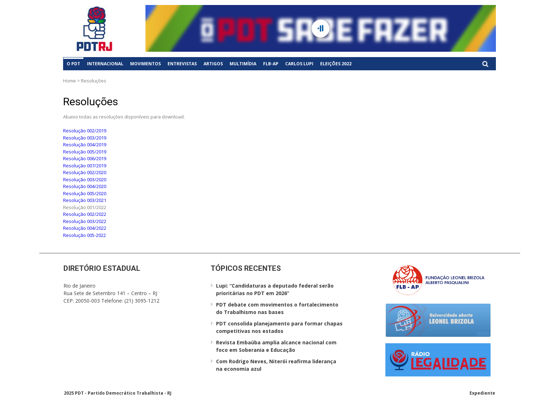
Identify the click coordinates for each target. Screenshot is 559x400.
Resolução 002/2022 (84, 214)
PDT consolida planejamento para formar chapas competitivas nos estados (279, 327)
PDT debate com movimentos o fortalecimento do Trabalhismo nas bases (277, 308)
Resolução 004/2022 (84, 228)
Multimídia (243, 64)
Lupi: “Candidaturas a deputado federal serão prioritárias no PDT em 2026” (275, 289)
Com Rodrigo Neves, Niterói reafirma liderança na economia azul (276, 365)
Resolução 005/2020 (84, 193)
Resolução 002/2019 (84, 130)
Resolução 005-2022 (84, 235)
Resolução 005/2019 (84, 151)
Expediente (482, 393)
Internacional (105, 64)
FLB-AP (270, 64)
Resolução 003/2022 (84, 221)
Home (69, 80)
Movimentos (145, 64)
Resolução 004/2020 (84, 186)
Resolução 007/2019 (84, 165)
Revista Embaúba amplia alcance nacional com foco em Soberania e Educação (276, 346)
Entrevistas (182, 64)
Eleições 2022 (336, 64)
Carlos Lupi (299, 64)
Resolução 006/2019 (84, 158)
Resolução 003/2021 (84, 200)
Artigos (213, 64)
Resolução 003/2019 (84, 138)
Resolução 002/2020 (84, 172)
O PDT (73, 64)
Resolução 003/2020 (84, 179)
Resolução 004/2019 (84, 144)
